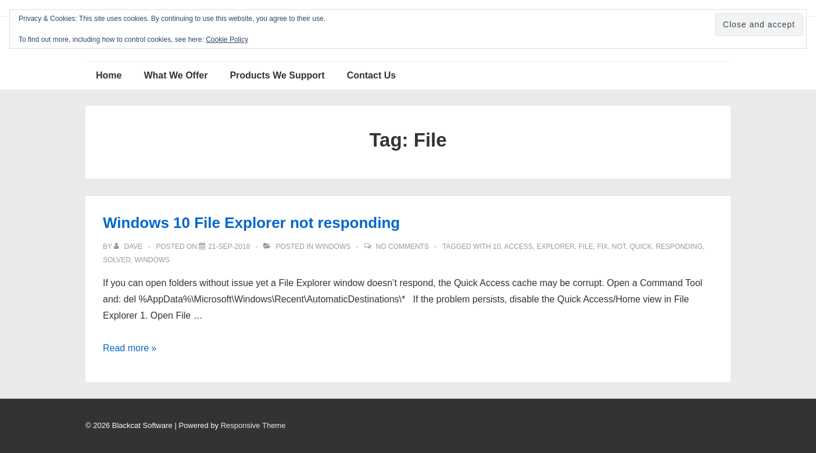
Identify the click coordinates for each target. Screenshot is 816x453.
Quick (640, 246)
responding (679, 246)
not (619, 246)
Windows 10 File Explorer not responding (251, 222)
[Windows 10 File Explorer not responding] (229, 246)
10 (496, 246)
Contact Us (371, 75)
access (518, 246)
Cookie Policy (227, 39)
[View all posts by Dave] (129, 246)
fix (602, 246)
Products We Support (277, 75)
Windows (333, 246)
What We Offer (175, 75)
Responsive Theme (253, 425)
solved (117, 260)
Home (108, 75)
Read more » (130, 348)
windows (152, 260)
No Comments (402, 246)
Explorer (555, 246)
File (585, 246)
